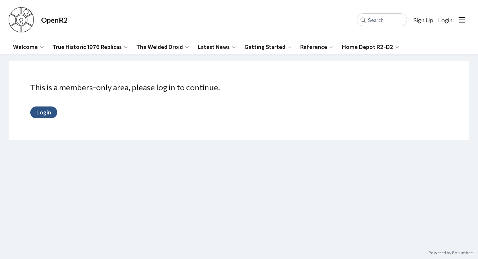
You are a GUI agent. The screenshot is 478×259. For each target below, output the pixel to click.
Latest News (214, 47)
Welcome (25, 47)
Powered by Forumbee (450, 252)
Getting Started (264, 47)
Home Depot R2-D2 (367, 47)
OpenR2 (54, 19)
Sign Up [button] (423, 20)
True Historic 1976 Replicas (87, 47)
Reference (313, 47)
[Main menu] (461, 19)
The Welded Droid (159, 47)
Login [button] (445, 20)
